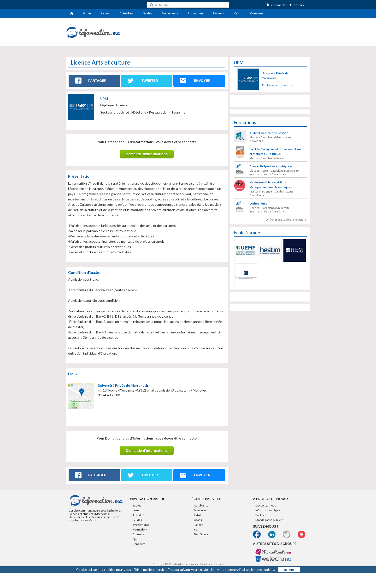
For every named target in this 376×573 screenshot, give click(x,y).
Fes (196, 529)
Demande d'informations (147, 154)
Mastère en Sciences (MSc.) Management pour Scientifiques (270, 185)
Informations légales (268, 510)
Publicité (260, 515)
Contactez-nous (265, 505)
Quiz (237, 13)
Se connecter (276, 5)
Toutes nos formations (277, 85)
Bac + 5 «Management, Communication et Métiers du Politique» (275, 151)
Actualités (126, 13)
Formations (195, 13)
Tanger (198, 524)
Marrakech (201, 510)
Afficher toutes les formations (286, 219)
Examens (219, 13)
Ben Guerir (201, 534)
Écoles (86, 13)
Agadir (198, 520)
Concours (257, 13)
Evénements (170, 13)
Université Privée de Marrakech (123, 385)
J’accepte (289, 569)
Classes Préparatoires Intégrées (271, 166)
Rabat (197, 515)
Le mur (105, 13)
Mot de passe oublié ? (268, 520)
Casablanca (201, 505)
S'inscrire (297, 5)
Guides (147, 13)
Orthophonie (258, 203)
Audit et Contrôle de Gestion (268, 133)
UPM (104, 99)
